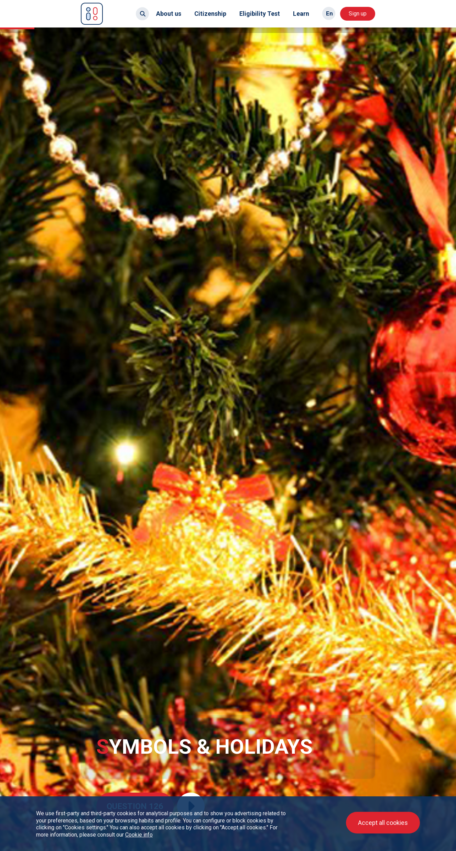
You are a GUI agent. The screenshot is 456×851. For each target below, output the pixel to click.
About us (168, 13)
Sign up (358, 13)
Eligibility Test (259, 13)
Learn (301, 13)
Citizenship (210, 13)
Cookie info (139, 834)
